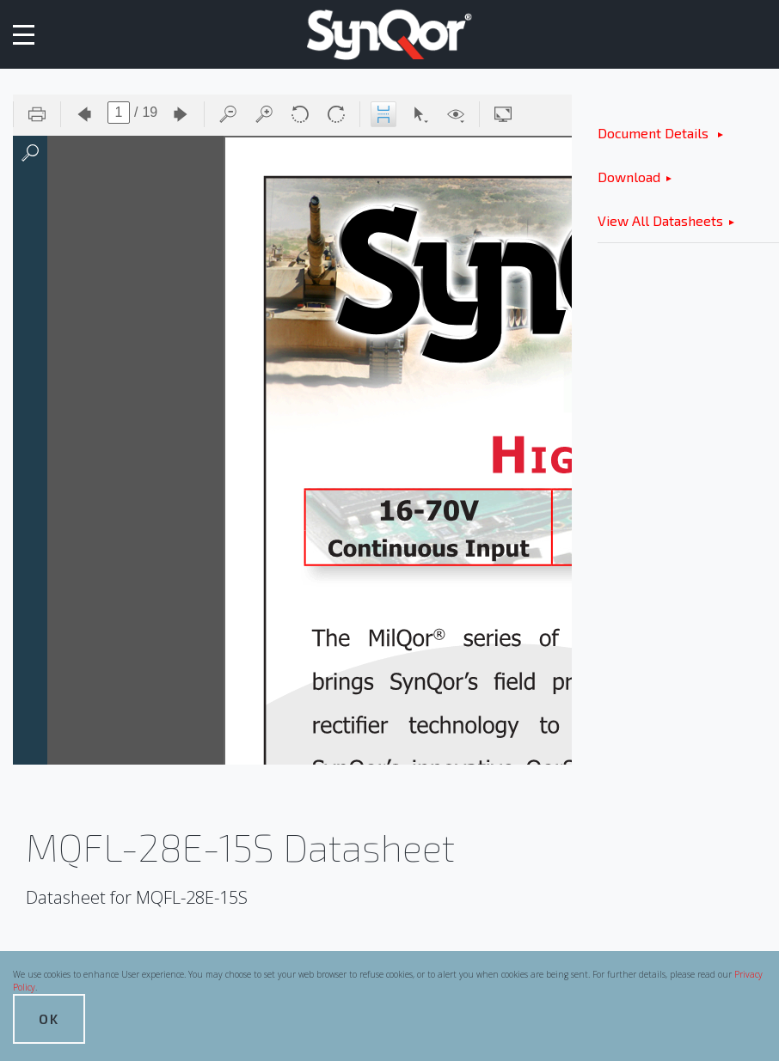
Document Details (655, 133)
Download (629, 176)
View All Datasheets (660, 220)
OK (49, 1018)
